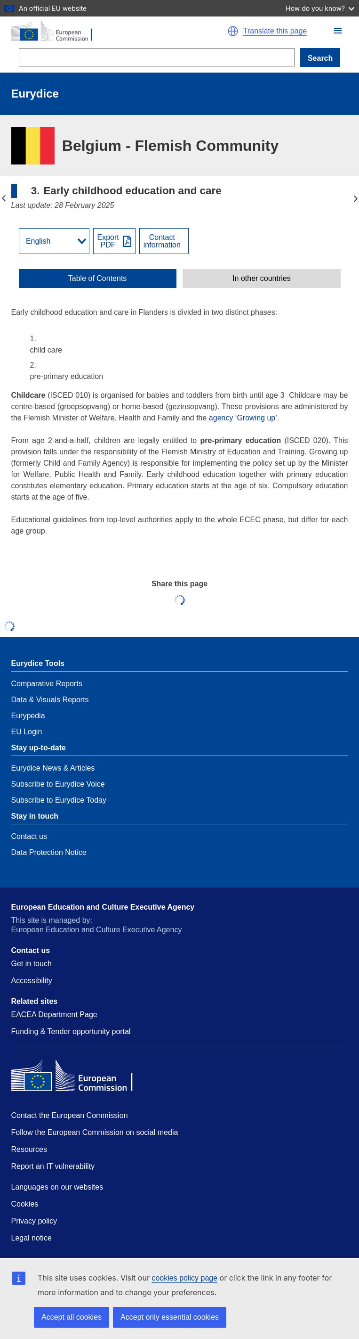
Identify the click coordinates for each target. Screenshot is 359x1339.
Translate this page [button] (275, 31)
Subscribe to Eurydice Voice (58, 784)
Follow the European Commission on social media (94, 1132)
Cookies (25, 1204)
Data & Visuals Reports (50, 700)
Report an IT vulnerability (53, 1166)
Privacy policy (34, 1221)
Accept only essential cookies (169, 1317)
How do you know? (320, 8)
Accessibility (31, 981)
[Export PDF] (114, 241)
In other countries (261, 278)
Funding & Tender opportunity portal (71, 1031)
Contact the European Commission (69, 1115)
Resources (29, 1149)
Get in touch (31, 964)
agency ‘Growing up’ (243, 418)
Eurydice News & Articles (53, 768)
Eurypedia (28, 716)
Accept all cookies (71, 1317)
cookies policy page (184, 1278)
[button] (337, 30)
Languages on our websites (57, 1187)
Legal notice (31, 1238)
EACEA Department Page (54, 1014)
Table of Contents (97, 278)
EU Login (26, 732)
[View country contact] (164, 241)
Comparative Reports (46, 684)
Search (320, 58)
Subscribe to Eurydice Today (58, 800)
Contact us (29, 836)
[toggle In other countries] (261, 278)
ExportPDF (108, 241)
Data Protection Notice (49, 852)
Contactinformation (162, 241)
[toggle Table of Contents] (97, 278)
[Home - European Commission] (107, 31)
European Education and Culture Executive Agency (103, 907)
